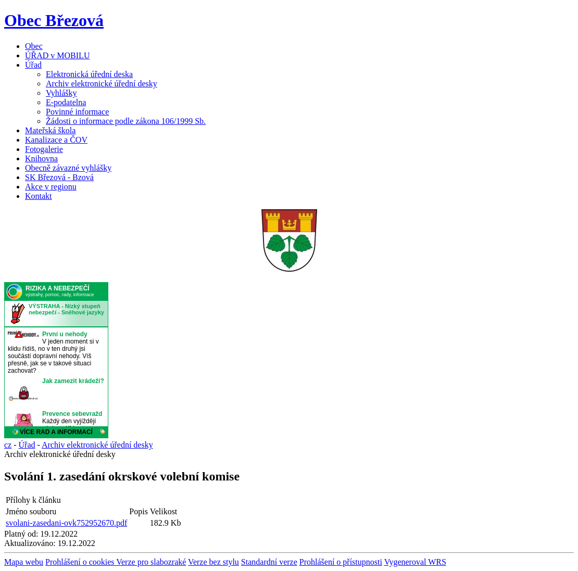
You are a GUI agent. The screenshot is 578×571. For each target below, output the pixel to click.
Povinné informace (77, 111)
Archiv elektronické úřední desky (101, 83)
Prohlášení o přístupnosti (340, 561)
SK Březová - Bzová (59, 177)
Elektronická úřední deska (89, 74)
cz (7, 444)
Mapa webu (23, 561)
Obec (34, 46)
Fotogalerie (44, 149)
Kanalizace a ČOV (56, 139)
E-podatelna (66, 102)
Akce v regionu (51, 186)
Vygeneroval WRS (415, 561)
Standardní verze (269, 561)
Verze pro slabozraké (151, 561)
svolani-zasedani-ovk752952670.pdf (66, 522)
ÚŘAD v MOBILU (57, 55)
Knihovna (41, 158)
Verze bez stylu (213, 561)
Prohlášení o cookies (80, 561)
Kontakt (38, 196)
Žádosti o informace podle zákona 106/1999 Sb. (126, 121)
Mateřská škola (50, 130)
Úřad (33, 64)
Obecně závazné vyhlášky (68, 167)
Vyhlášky (61, 92)
